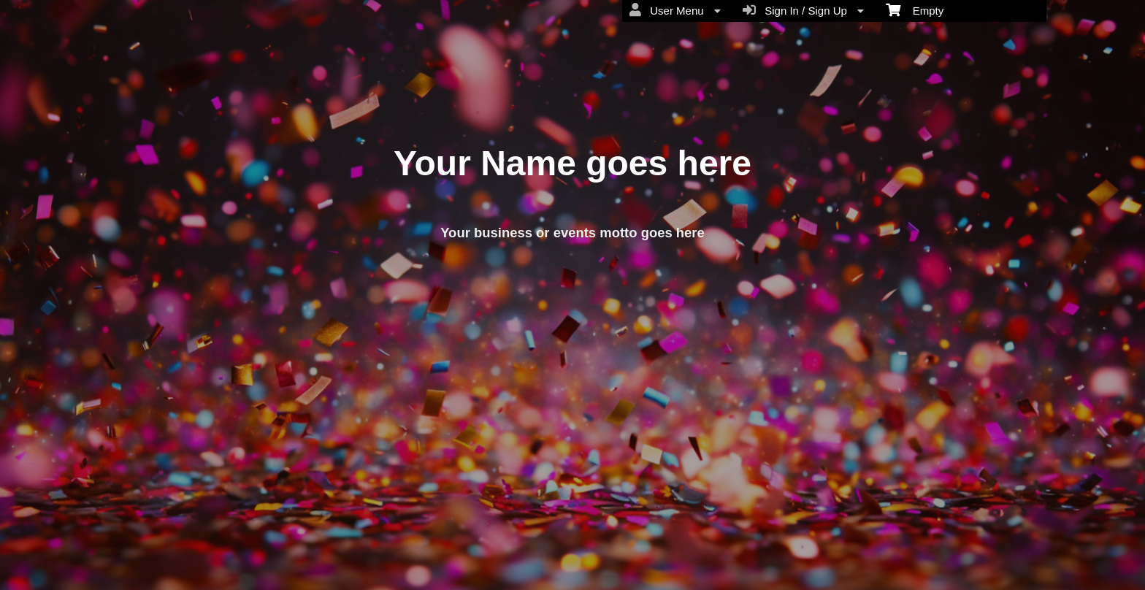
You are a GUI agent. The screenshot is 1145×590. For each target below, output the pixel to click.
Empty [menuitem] (914, 9)
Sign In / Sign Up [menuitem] (803, 10)
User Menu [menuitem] (675, 10)
